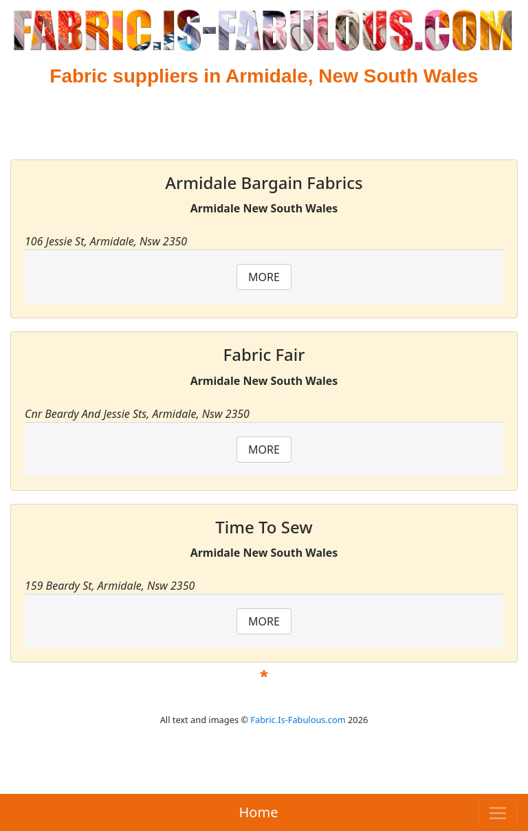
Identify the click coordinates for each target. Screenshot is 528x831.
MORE (264, 277)
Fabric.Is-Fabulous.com (297, 719)
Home (258, 812)
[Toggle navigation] (497, 813)
